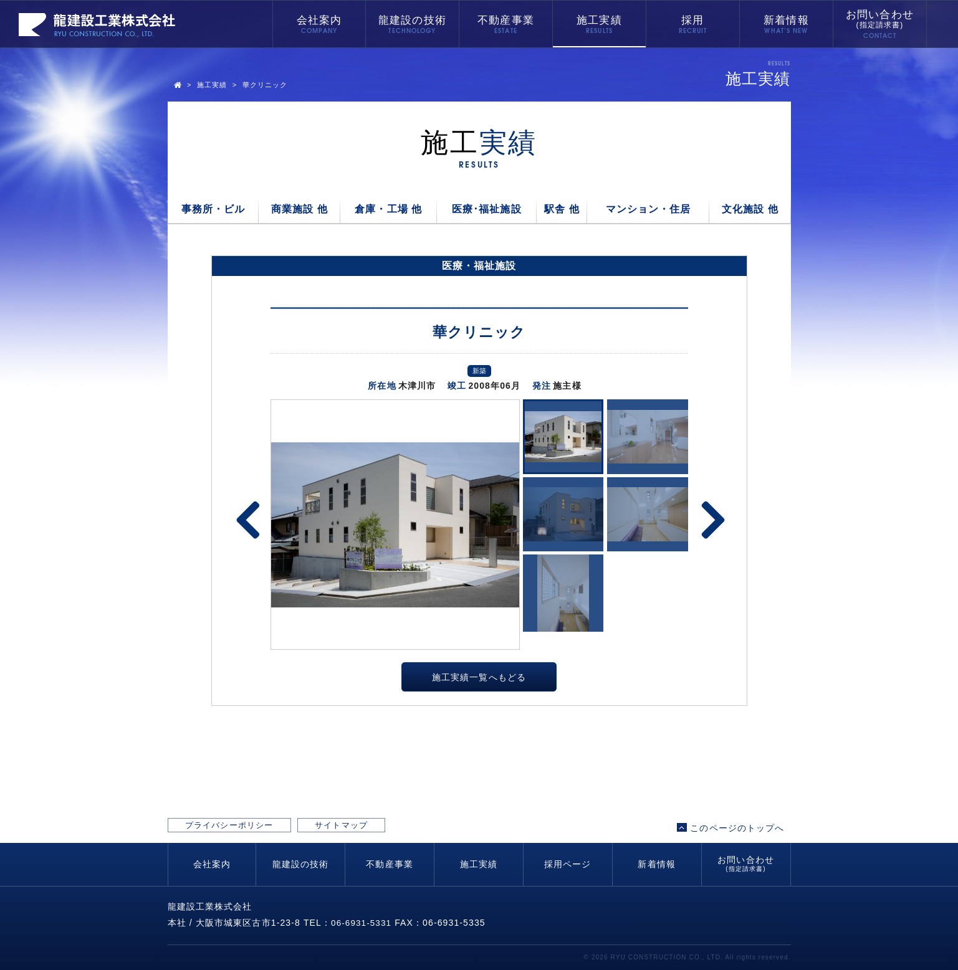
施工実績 (599, 20)
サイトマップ (391, 827)
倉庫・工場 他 (388, 209)
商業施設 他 (299, 209)
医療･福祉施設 (487, 209)
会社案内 (319, 20)
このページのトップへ (730, 827)
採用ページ (568, 864)
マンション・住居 (648, 209)
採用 (692, 20)
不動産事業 (505, 20)
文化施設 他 (750, 209)
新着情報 (786, 20)
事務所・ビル (213, 209)
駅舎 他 (562, 209)
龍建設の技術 (412, 20)
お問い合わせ (879, 20)
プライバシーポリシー (246, 827)
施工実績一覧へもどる (479, 678)
